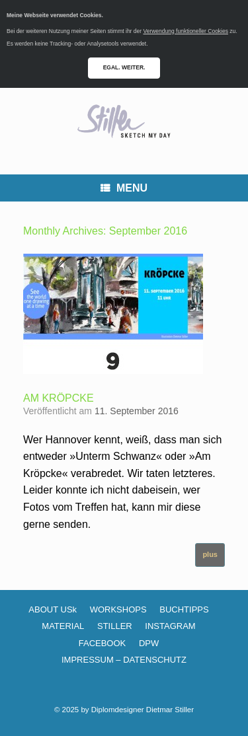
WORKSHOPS (118, 609)
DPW (149, 643)
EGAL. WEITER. (124, 67)
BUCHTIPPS (183, 609)
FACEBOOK (102, 643)
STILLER (114, 626)
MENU (124, 188)
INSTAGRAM (170, 626)
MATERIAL (63, 626)
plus (210, 554)
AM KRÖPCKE (58, 398)
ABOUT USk (52, 609)
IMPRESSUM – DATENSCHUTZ (124, 660)
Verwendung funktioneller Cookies (185, 31)
